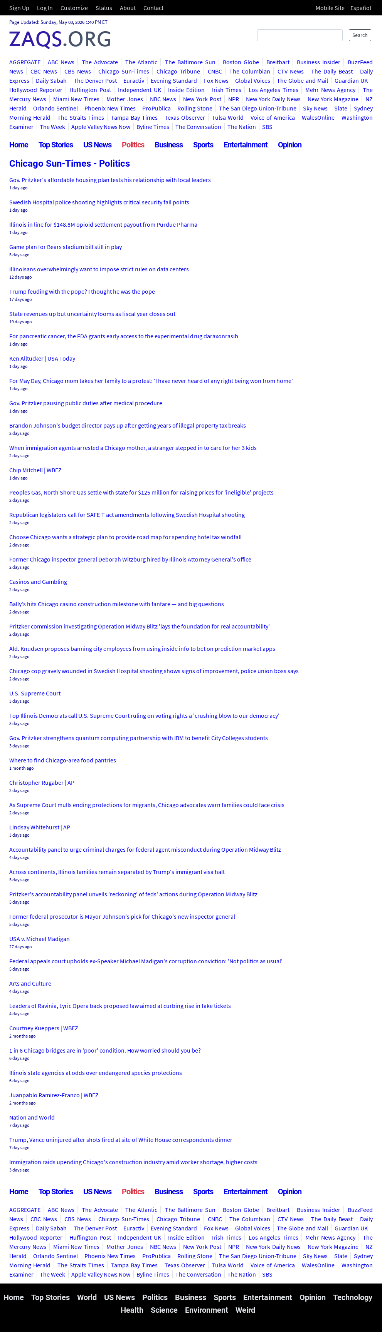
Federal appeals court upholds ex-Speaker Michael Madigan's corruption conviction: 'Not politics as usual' (146, 961)
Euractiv (133, 80)
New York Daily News (273, 99)
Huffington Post (90, 90)
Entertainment (246, 144)
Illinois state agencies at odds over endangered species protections (95, 1072)
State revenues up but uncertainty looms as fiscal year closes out (92, 314)
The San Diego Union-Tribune (257, 108)
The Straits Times (80, 117)
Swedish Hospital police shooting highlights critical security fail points (99, 202)
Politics (133, 144)
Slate (340, 108)
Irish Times (227, 90)
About (128, 8)
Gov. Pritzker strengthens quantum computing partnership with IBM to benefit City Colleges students (138, 738)
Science (164, 1310)
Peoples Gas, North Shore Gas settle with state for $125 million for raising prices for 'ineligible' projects (141, 492)
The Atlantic (141, 62)
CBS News (77, 71)
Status (104, 8)
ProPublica (156, 108)
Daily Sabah (51, 80)
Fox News (216, 80)
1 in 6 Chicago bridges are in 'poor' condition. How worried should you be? (105, 1050)
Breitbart (277, 62)
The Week (52, 126)
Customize (74, 8)
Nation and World (32, 1117)
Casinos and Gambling (38, 581)
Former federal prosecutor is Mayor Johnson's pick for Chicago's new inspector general (122, 916)
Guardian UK (351, 80)
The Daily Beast (332, 71)
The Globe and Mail (302, 80)
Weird (245, 1310)
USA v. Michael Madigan (39, 939)
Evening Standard (174, 80)
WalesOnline (318, 117)
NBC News (163, 99)
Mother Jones (124, 99)
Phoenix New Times (110, 108)
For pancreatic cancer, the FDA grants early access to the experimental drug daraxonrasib (123, 336)
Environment (206, 1310)
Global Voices (252, 80)
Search (360, 35)
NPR (233, 99)
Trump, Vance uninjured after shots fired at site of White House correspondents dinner (120, 1139)
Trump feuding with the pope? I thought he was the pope (82, 291)
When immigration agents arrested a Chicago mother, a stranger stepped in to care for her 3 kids (133, 447)
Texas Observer (185, 117)
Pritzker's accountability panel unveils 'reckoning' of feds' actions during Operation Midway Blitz (133, 894)
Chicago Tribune (178, 71)
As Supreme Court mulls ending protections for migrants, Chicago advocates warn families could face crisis (146, 805)
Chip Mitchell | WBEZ (35, 470)
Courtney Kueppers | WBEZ (43, 1028)
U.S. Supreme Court (35, 693)
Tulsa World (228, 117)
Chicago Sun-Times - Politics (69, 163)
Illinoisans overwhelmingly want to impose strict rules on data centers (99, 269)
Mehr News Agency (330, 90)
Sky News (315, 108)
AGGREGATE (24, 62)
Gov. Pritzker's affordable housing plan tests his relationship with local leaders (110, 180)
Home (18, 144)
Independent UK (139, 90)
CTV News (291, 71)
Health (132, 1310)
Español (360, 8)
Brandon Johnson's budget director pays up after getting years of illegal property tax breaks (127, 425)
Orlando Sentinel (55, 108)
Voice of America (273, 117)
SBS (267, 126)
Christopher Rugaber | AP (41, 782)
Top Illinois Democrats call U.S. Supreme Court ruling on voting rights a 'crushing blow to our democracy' (144, 715)
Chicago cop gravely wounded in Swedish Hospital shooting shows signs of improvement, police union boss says (154, 671)
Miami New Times (76, 99)
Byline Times (152, 126)
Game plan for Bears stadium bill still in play (65, 247)
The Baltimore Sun (190, 62)
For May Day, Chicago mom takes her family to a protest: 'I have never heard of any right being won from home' (151, 380)
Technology (352, 1297)
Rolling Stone (194, 108)
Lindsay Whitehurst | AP (39, 827)
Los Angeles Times (273, 90)
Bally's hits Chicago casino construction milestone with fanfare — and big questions (116, 604)
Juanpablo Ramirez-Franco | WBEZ (54, 1095)
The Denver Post (95, 80)
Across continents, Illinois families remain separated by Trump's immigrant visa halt (117, 872)
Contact (153, 8)
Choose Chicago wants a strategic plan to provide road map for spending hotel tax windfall (125, 537)
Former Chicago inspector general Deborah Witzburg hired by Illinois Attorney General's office (130, 559)
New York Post (202, 99)
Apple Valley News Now (100, 126)
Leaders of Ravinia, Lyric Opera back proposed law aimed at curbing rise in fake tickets (120, 1005)
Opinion (289, 144)
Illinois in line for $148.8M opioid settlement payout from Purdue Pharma (103, 224)
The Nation (241, 126)
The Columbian (249, 71)
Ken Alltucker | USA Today (42, 358)
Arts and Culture (30, 983)
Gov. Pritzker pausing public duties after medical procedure (85, 403)
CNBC (215, 71)
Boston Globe (241, 62)
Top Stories (56, 144)
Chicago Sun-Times (123, 71)
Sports (203, 144)
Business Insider (318, 62)
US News (97, 144)
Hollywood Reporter (35, 90)
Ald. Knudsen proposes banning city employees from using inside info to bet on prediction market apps (142, 648)
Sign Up (19, 8)
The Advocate (100, 62)
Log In (45, 8)
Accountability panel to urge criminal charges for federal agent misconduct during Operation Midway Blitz (145, 849)
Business (169, 144)
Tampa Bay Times (134, 117)
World (87, 1297)
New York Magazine (333, 99)
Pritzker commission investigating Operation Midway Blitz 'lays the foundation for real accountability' (139, 626)
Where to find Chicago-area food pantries (62, 760)
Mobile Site (330, 8)
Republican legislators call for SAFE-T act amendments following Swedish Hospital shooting (127, 514)
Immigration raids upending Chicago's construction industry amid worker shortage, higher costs (133, 1162)
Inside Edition (186, 90)
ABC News (61, 62)
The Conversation (198, 126)
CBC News (43, 71)
